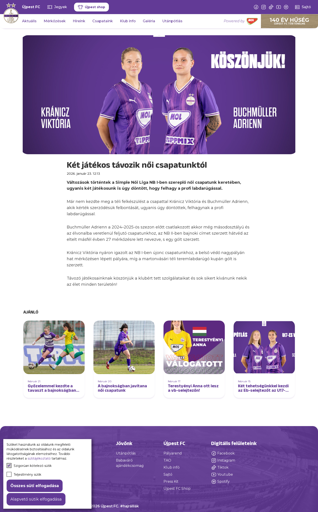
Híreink (79, 21)
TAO (167, 460)
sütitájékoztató (39, 458)
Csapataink (102, 21)
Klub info (128, 21)
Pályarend (173, 453)
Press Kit (171, 481)
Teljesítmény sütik (24, 474)
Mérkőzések (55, 21)
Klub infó (172, 467)
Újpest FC (31, 7)
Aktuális (29, 21)
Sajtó (168, 474)
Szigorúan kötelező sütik (29, 465)
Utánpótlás (172, 21)
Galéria (149, 21)
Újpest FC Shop (177, 488)
